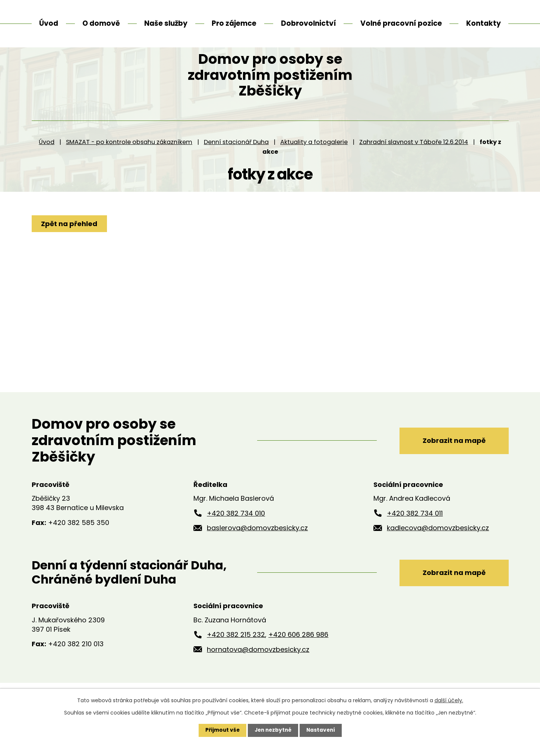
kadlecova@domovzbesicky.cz (438, 546)
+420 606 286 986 (298, 653)
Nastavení (322, 730)
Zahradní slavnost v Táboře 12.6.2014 (413, 160)
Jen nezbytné (273, 730)
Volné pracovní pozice (401, 23)
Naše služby (165, 23)
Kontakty (483, 23)
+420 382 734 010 (236, 531)
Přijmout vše (221, 730)
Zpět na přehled (70, 242)
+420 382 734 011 (415, 531)
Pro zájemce (234, 23)
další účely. (449, 700)
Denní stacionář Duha (236, 160)
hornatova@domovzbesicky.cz (258, 668)
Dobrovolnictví (308, 23)
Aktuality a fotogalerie (314, 160)
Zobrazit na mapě (451, 458)
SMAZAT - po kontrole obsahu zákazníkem (129, 160)
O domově (101, 23)
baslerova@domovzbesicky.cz (257, 546)
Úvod (46, 160)
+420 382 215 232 (236, 653)
